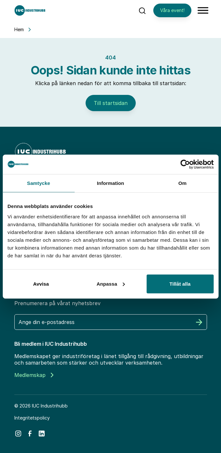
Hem (19, 29)
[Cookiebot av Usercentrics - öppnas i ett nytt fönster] (185, 164)
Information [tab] (110, 183)
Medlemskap (33, 375)
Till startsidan (111, 103)
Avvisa (41, 283)
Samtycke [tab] (38, 183)
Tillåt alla (179, 283)
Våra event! (172, 10)
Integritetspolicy (32, 418)
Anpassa (111, 283)
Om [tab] (182, 183)
